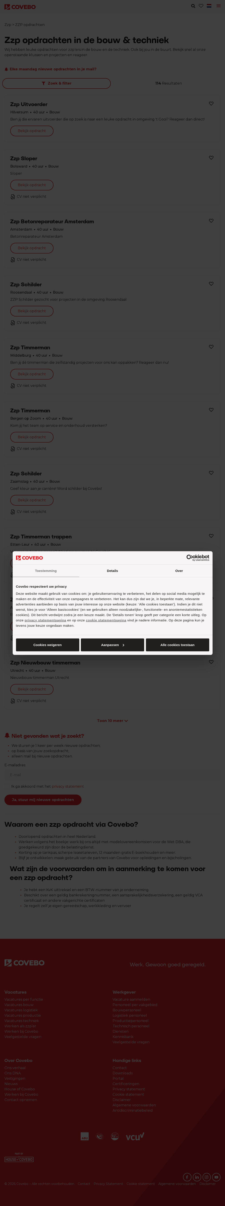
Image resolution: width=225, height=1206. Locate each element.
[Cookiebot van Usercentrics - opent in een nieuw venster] (189, 558)
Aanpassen (111, 644)
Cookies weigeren (176, 644)
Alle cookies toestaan (47, 644)
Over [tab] (179, 571)
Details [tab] (112, 571)
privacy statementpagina (45, 620)
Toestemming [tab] (46, 571)
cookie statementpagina (106, 620)
